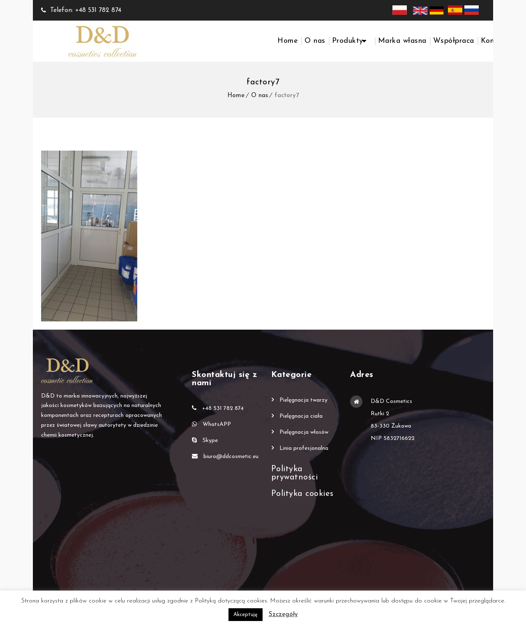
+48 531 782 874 (218, 408)
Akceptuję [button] (245, 614)
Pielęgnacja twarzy (303, 400)
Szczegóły (283, 615)
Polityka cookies (302, 494)
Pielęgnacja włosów (303, 432)
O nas (315, 41)
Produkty (347, 41)
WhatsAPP (211, 424)
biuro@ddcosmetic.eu (225, 456)
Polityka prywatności (294, 473)
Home (287, 41)
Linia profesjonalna (303, 448)
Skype (205, 440)
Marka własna (402, 41)
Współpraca (453, 41)
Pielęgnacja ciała (301, 416)
